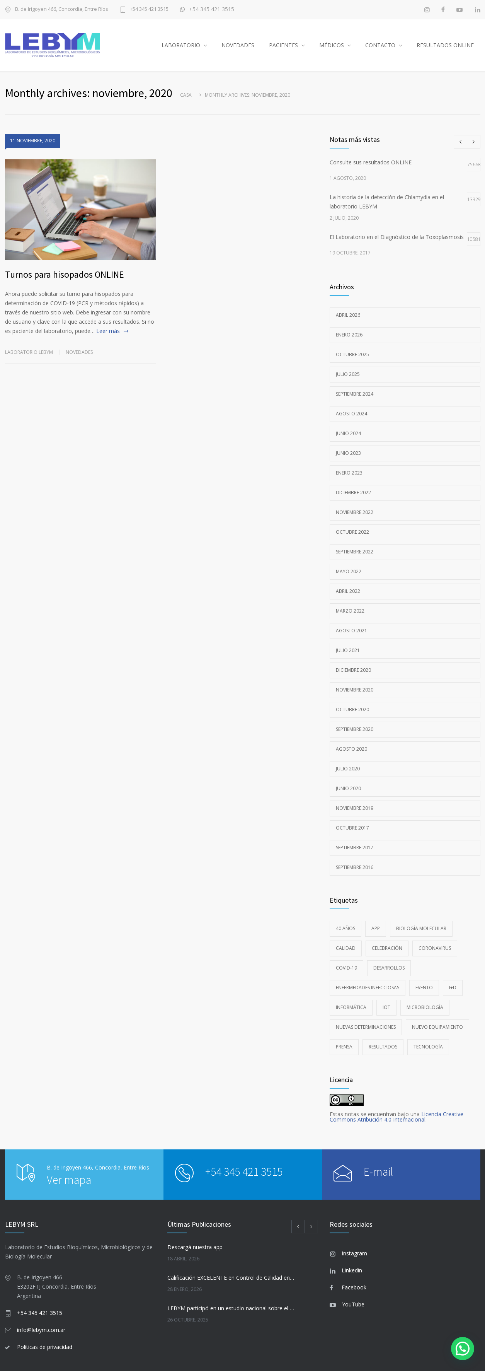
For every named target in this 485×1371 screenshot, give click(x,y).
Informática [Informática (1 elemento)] (351, 1007)
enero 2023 (349, 473)
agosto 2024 (351, 413)
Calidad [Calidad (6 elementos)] (346, 948)
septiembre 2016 (354, 867)
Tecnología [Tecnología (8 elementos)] (428, 1046)
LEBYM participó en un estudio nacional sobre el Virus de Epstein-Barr (231, 1308)
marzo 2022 (350, 611)
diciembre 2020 (353, 670)
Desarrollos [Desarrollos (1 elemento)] (389, 968)
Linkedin (352, 1270)
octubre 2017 (352, 828)
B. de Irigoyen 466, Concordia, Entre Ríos (61, 9)
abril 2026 (348, 315)
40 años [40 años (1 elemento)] (345, 928)
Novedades (79, 352)
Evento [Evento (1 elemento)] (424, 987)
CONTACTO (380, 45)
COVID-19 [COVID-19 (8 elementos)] (346, 968)
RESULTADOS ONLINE (445, 45)
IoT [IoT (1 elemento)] (386, 1007)
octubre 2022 (352, 532)
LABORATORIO (181, 45)
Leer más (108, 331)
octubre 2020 (352, 709)
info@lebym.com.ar (41, 1329)
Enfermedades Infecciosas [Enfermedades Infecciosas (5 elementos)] (367, 987)
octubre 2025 (352, 354)
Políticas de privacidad (44, 1347)
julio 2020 (348, 768)
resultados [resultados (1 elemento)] (383, 1046)
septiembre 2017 (354, 847)
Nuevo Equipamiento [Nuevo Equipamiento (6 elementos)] (437, 1027)
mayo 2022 (348, 571)
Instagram (354, 1253)
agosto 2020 (351, 749)
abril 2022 (348, 591)
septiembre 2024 (354, 394)
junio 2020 (348, 788)
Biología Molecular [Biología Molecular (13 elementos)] (421, 928)
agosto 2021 (351, 630)
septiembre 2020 (354, 729)
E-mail (378, 1171)
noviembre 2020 (354, 689)
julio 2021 (348, 650)
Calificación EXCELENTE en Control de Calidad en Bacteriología (231, 1277)
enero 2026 (349, 334)
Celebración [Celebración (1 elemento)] (387, 948)
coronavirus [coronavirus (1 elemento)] (435, 948)
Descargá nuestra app (195, 1247)
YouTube (353, 1304)
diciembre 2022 (353, 492)
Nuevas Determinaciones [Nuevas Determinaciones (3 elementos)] (366, 1027)
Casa (186, 95)
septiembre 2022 (354, 551)
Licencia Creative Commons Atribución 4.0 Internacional (396, 1116)
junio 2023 (348, 453)
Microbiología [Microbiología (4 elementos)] (425, 1007)
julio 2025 (348, 374)
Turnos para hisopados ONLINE (64, 274)
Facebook (354, 1287)
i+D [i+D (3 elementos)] (452, 987)
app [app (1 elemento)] (375, 928)
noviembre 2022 (354, 512)
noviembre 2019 (354, 808)
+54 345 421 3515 (149, 9)
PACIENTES (283, 45)
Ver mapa (69, 1179)
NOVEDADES (237, 45)
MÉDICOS (331, 45)
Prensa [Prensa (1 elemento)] (344, 1046)
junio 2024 (348, 433)
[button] (465, 1357)
